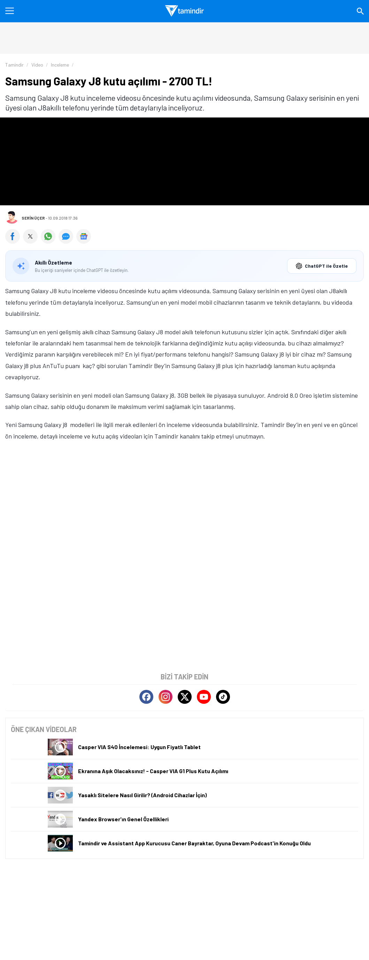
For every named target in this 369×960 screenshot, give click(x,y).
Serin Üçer (33, 217)
